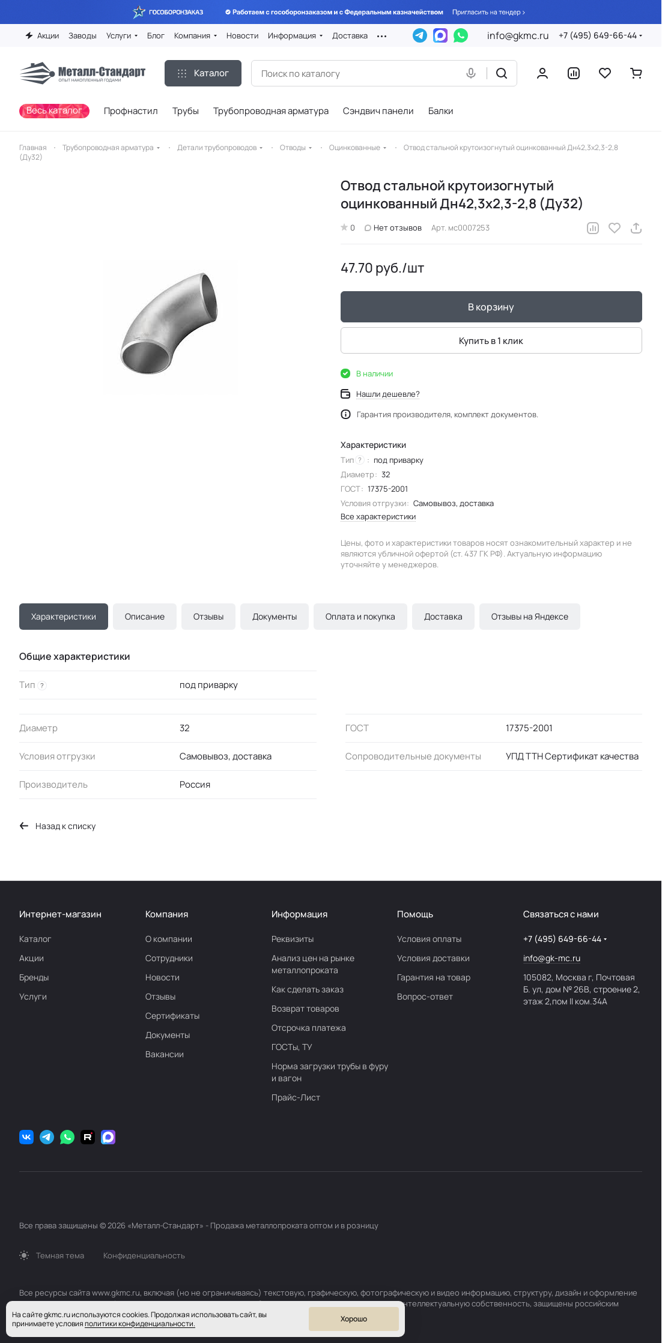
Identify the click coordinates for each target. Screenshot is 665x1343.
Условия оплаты (429, 938)
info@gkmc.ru (518, 35)
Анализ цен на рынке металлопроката (313, 964)
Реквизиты (293, 938)
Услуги (33, 996)
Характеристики (63, 616)
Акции (31, 958)
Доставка (443, 616)
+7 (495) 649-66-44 (598, 35)
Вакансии (164, 1054)
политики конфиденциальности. (140, 1323)
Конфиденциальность (144, 1255)
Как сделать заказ (308, 989)
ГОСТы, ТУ (292, 1046)
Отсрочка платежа (309, 1027)
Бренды (34, 977)
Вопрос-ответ (425, 996)
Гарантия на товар (433, 977)
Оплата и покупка (360, 616)
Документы (274, 616)
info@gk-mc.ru (551, 958)
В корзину (492, 307)
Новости (162, 977)
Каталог (35, 938)
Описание (145, 616)
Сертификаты (172, 1015)
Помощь (415, 914)
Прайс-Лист (296, 1097)
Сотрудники (169, 958)
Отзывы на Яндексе (529, 616)
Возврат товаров (305, 1008)
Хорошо (354, 1319)
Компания (166, 914)
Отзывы (208, 616)
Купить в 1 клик (492, 340)
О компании (168, 938)
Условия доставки (433, 958)
